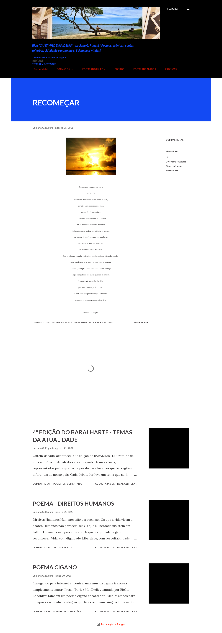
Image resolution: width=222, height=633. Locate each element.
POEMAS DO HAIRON (91, 69)
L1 (167, 157)
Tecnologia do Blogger (111, 624)
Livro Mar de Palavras (176, 161)
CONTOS (117, 69)
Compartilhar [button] (174, 140)
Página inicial (39, 69)
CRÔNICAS (169, 69)
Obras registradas (174, 166)
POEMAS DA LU (63, 69)
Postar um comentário (67, 483)
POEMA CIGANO (55, 567)
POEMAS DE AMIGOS (143, 69)
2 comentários (62, 547)
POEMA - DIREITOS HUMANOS (73, 503)
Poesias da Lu (172, 170)
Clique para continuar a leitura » (116, 483)
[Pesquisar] (173, 9)
